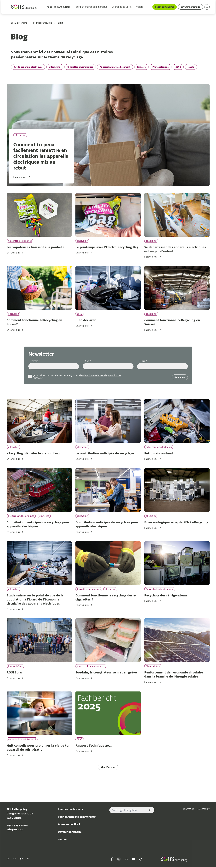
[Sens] (24, 7)
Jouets (191, 66)
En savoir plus (19, 177)
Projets (139, 7)
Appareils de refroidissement (115, 66)
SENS (178, 66)
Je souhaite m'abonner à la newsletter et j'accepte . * (77, 376)
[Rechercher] (150, 810)
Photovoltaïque (160, 66)
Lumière (141, 66)
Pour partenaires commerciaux (91, 7)
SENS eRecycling (19, 22)
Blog (60, 22)
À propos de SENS (122, 7)
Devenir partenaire (190, 6)
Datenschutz (203, 809)
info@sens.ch (14, 829)
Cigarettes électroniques (80, 66)
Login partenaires (164, 6)
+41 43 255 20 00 (16, 825)
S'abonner (179, 377)
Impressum (188, 809)
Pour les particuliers (58, 7)
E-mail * (143, 361)
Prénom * (35, 361)
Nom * (88, 361)
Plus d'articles (108, 767)
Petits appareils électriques (28, 66)
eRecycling (54, 66)
